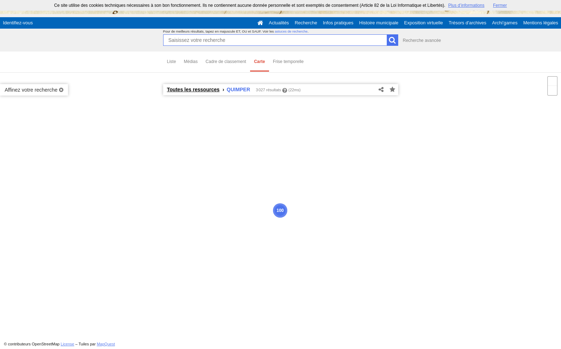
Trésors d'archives (467, 22)
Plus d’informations (466, 5)
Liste (171, 61)
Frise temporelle (288, 61)
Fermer (500, 5)
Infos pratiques (338, 22)
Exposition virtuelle (423, 22)
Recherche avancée (422, 40)
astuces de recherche (291, 31)
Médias (191, 61)
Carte (259, 61)
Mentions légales (540, 22)
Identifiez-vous (18, 22)
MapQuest (106, 344)
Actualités (279, 22)
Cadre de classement (226, 61)
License (67, 344)
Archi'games (504, 22)
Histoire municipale (379, 22)
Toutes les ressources (193, 89)
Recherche (306, 22)
